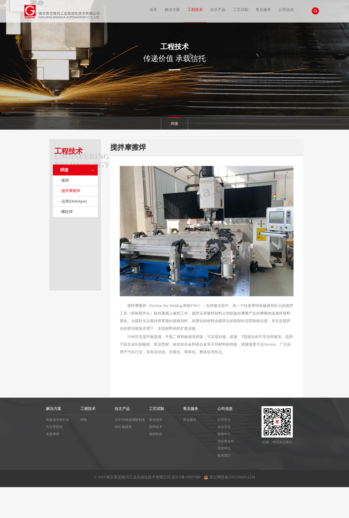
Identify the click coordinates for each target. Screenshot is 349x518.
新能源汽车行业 (57, 420)
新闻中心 (224, 434)
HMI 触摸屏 (123, 427)
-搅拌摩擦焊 (70, 191)
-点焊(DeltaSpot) (73, 201)
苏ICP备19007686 (186, 477)
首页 (153, 10)
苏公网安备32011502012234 (232, 477)
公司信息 (286, 10)
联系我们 (224, 455)
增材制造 (155, 434)
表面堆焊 (52, 434)
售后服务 (263, 10)
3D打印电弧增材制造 (130, 420)
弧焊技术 (155, 427)
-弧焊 (64, 180)
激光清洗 (155, 420)
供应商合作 (225, 441)
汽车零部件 (54, 427)
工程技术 (195, 10)
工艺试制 (240, 10)
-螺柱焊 (66, 212)
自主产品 (217, 10)
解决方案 (172, 10)
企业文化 (224, 427)
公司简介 (224, 420)
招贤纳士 (224, 448)
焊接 (174, 124)
